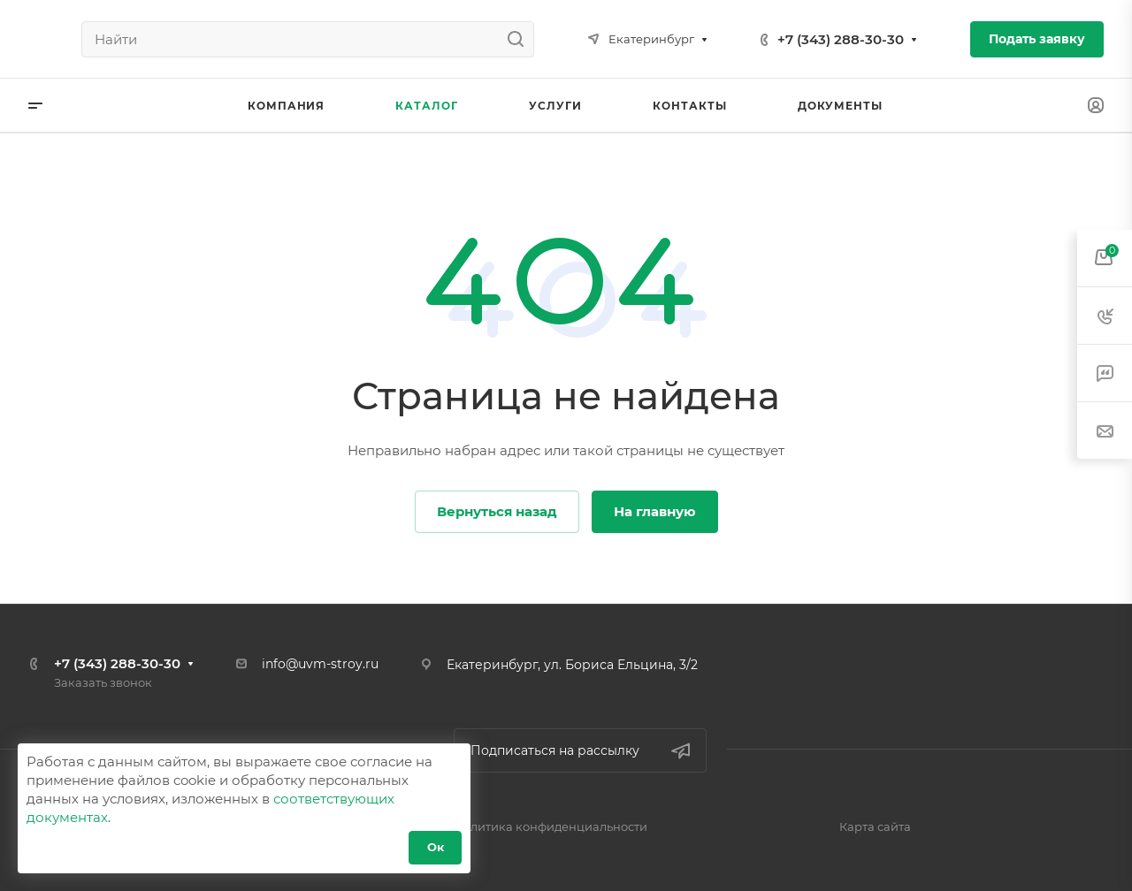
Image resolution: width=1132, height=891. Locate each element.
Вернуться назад (497, 511)
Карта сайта (875, 826)
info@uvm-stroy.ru (320, 664)
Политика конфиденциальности (550, 826)
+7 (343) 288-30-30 (840, 39)
